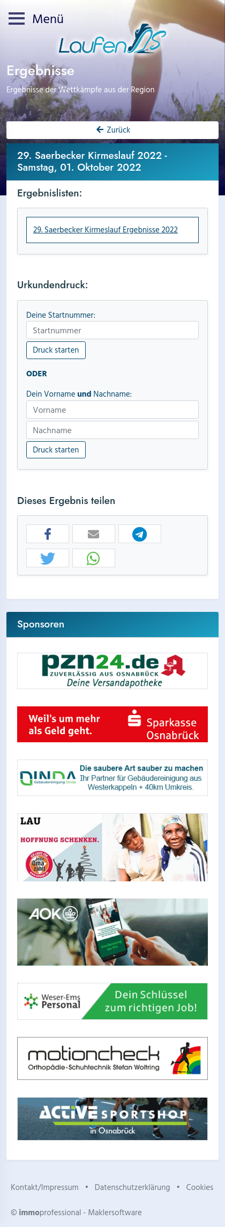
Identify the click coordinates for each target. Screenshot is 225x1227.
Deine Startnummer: (60, 315)
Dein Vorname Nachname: (79, 394)
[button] (48, 534)
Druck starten (56, 350)
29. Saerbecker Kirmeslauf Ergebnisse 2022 (105, 229)
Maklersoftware (115, 1212)
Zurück (112, 129)
